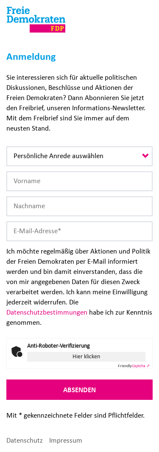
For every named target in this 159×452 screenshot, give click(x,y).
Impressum (65, 440)
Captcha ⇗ (134, 366)
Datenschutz (24, 440)
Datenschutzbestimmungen (46, 312)
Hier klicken (86, 356)
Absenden (79, 389)
